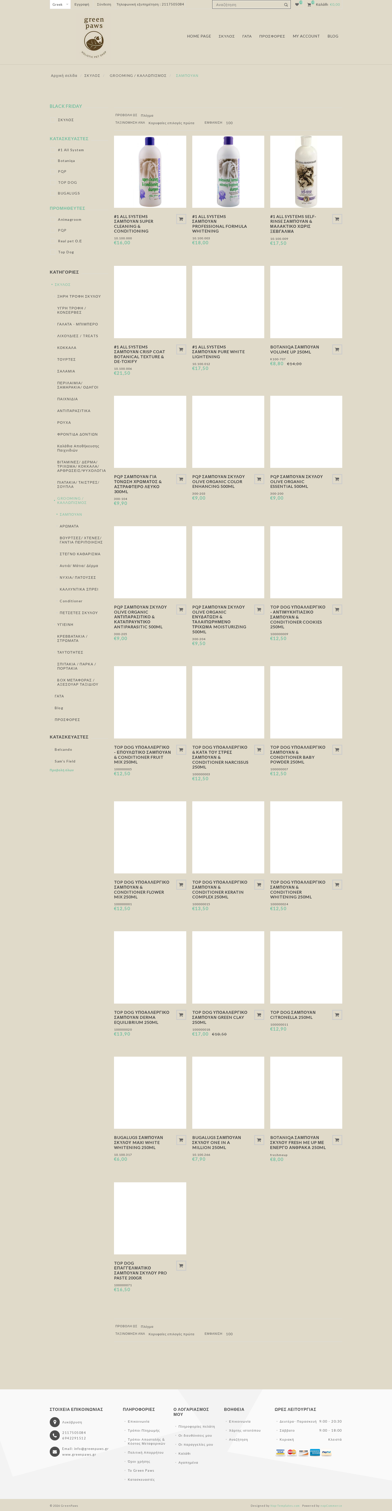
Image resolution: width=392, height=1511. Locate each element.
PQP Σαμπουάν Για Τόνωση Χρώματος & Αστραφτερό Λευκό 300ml (138, 484)
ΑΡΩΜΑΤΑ (69, 526)
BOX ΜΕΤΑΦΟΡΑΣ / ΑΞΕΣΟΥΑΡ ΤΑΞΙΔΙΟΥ (77, 682)
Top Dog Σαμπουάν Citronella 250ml (293, 1015)
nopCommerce (331, 1505)
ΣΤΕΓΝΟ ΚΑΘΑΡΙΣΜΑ (80, 554)
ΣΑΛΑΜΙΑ (66, 371)
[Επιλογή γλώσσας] (60, 4)
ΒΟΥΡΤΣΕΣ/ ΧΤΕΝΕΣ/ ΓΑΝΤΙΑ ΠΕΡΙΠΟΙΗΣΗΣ (81, 540)
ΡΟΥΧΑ (64, 422)
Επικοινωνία (139, 1421)
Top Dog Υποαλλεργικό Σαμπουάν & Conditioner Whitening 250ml (298, 889)
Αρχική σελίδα (64, 75)
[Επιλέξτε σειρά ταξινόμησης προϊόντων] (173, 123)
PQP (62, 171)
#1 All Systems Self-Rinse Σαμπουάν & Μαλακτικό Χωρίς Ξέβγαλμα (293, 224)
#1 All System (71, 150)
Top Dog (66, 252)
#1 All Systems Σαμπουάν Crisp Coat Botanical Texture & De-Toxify (139, 354)
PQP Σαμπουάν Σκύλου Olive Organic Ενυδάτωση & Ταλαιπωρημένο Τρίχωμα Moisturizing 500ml (219, 619)
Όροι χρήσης (139, 1461)
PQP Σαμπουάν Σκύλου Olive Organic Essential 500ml (296, 481)
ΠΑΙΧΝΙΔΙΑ (67, 399)
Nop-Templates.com (285, 1505)
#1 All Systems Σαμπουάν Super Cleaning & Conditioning (133, 223)
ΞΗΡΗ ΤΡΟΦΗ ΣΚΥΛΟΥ (79, 296)
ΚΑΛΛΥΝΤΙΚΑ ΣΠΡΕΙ (79, 589)
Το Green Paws (141, 1470)
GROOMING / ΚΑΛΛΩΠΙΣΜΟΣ (72, 500)
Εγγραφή (81, 4)
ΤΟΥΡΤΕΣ (66, 359)
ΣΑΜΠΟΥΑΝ (71, 514)
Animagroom (70, 219)
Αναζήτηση (238, 1439)
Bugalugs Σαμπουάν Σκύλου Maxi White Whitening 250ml (138, 1142)
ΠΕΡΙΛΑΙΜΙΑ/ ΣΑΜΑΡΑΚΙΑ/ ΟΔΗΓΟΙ (77, 385)
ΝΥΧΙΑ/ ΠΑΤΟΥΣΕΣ (78, 577)
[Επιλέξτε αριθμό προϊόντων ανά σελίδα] (231, 123)
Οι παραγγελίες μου (195, 1444)
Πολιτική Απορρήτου (146, 1452)
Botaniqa (66, 160)
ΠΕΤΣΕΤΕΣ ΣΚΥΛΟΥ (79, 613)
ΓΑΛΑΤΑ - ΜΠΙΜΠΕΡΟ (77, 324)
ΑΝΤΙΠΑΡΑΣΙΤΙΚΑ (74, 411)
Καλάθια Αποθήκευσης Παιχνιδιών (78, 448)
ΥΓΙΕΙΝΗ (65, 624)
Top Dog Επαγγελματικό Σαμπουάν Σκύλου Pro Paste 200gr (140, 1270)
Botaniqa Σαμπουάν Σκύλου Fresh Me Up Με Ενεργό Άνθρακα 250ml (298, 1142)
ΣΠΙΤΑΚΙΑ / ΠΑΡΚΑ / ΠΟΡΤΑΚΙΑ (76, 666)
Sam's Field (65, 761)
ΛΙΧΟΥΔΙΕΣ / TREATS (77, 336)
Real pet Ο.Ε (70, 241)
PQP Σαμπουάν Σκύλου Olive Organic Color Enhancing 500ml (218, 481)
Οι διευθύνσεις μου (195, 1435)
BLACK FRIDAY (66, 106)
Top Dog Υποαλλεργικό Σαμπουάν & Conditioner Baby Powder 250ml (298, 754)
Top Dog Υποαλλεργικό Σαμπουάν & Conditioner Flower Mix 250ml (142, 889)
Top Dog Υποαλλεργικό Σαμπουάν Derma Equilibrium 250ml (142, 1017)
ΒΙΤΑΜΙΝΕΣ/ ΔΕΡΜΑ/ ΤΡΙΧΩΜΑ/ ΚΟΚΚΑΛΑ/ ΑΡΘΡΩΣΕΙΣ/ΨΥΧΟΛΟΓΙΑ (81, 466)
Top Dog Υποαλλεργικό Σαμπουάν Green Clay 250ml (220, 1017)
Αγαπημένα (188, 1462)
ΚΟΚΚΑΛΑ (66, 347)
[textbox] (247, 4)
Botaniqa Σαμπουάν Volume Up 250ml (294, 349)
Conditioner (71, 601)
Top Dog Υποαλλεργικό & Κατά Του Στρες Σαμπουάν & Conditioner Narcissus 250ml (220, 757)
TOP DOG (67, 182)
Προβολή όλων (62, 770)
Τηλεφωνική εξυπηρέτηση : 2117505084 (150, 4)
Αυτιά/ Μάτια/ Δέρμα (79, 565)
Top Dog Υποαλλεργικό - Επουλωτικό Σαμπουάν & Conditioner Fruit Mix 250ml (142, 754)
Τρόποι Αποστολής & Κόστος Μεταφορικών (146, 1441)
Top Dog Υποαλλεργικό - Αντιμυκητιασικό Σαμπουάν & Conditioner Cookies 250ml (298, 617)
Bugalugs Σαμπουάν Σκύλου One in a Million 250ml (216, 1142)
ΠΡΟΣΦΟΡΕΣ (67, 719)
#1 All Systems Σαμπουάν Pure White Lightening (218, 351)
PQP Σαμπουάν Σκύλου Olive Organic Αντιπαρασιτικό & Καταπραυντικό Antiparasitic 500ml (140, 617)
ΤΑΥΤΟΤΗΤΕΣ (70, 652)
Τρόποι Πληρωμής (144, 1430)
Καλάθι (184, 1453)
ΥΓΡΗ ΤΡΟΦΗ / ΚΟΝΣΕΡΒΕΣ (71, 310)
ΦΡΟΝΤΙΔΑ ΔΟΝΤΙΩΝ (77, 434)
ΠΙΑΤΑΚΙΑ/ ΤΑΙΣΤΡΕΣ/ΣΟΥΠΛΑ (78, 484)
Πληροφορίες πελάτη (196, 1426)
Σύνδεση (104, 4)
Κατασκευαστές (69, 138)
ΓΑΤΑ (59, 696)
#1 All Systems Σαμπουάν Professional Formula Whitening (219, 223)
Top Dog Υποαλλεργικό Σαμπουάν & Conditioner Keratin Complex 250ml (220, 889)
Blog (59, 708)
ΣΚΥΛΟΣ (66, 120)
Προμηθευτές (67, 208)
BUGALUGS (69, 193)
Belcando (63, 749)
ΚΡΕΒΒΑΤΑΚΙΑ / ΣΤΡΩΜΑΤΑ (72, 638)
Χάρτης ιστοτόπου (245, 1430)
